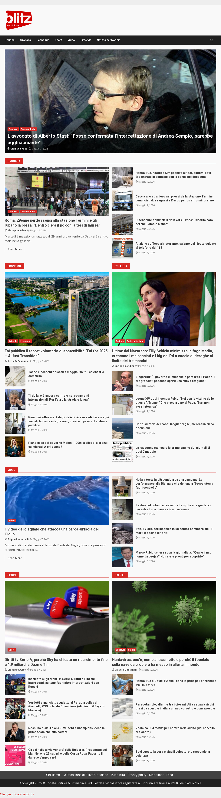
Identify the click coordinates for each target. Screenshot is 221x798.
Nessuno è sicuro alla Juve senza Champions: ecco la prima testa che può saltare (15, 732)
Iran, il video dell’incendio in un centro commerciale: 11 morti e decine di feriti (122, 533)
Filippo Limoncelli (18, 539)
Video (71, 40)
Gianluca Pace (18, 148)
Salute (131, 649)
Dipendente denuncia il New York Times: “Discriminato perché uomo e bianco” (122, 224)
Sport (58, 40)
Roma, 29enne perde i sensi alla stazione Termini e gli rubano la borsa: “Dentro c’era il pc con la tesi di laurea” (57, 191)
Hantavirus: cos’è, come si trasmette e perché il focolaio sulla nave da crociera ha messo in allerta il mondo (164, 617)
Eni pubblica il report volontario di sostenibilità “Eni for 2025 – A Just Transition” (57, 309)
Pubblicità (118, 775)
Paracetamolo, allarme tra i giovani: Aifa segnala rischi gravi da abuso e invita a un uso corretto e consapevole (122, 708)
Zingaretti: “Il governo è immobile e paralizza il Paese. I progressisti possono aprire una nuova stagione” (122, 381)
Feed (169, 775)
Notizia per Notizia (108, 40)
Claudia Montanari (126, 669)
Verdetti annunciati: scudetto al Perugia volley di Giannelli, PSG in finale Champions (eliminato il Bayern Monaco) (15, 708)
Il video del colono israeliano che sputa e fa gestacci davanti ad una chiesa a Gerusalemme (122, 509)
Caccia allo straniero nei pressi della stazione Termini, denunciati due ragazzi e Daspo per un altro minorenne (122, 200)
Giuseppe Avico (17, 230)
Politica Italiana (135, 341)
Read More (15, 249)
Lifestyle (86, 40)
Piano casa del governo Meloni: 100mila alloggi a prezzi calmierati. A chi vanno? (15, 446)
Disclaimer (156, 775)
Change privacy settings (17, 794)
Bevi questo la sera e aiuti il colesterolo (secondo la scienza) (122, 755)
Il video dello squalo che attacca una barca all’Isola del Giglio (57, 500)
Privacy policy (136, 775)
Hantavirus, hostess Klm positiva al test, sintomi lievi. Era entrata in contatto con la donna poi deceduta (122, 177)
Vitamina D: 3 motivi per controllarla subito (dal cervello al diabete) (122, 732)
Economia (43, 40)
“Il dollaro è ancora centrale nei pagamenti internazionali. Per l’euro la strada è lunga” (15, 399)
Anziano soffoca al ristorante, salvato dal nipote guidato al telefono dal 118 (122, 248)
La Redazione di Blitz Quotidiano (85, 775)
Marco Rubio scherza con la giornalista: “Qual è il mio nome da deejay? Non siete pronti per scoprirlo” (122, 557)
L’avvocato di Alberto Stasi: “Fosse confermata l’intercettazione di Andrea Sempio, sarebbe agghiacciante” (110, 101)
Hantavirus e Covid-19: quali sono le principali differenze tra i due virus (122, 684)
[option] (110, 101)
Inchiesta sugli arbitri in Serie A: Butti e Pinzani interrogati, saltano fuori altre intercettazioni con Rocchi (15, 684)
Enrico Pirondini (124, 366)
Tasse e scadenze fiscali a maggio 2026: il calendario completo (15, 376)
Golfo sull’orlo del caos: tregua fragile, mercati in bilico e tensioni (122, 428)
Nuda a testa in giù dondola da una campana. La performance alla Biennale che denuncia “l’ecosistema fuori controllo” (122, 486)
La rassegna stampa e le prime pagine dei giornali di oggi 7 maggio (122, 451)
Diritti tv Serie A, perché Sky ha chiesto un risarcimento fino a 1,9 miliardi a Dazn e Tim (57, 617)
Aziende (13, 341)
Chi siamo (53, 775)
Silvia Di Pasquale (18, 361)
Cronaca (25, 40)
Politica (10, 40)
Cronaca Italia (28, 129)
